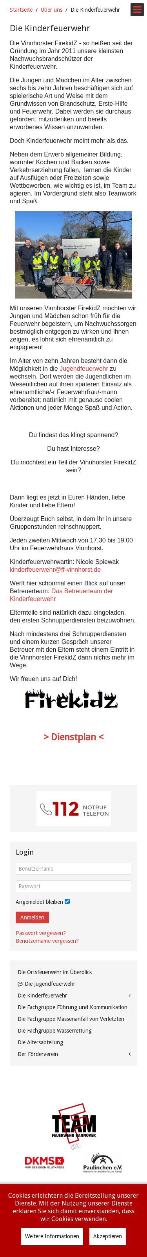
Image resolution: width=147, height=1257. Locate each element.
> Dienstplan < (73, 737)
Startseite (21, 10)
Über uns (51, 10)
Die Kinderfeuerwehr (42, 995)
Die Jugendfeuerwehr (46, 984)
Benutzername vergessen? (47, 941)
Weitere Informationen (52, 1236)
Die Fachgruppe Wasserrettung (55, 1031)
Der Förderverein (38, 1054)
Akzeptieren (107, 1236)
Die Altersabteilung (40, 1042)
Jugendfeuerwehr (84, 368)
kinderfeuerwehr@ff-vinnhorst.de (55, 569)
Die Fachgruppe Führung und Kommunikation (72, 1007)
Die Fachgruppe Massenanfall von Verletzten (71, 1019)
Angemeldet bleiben (39, 902)
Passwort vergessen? (41, 933)
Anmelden (32, 917)
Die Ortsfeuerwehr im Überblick (55, 972)
